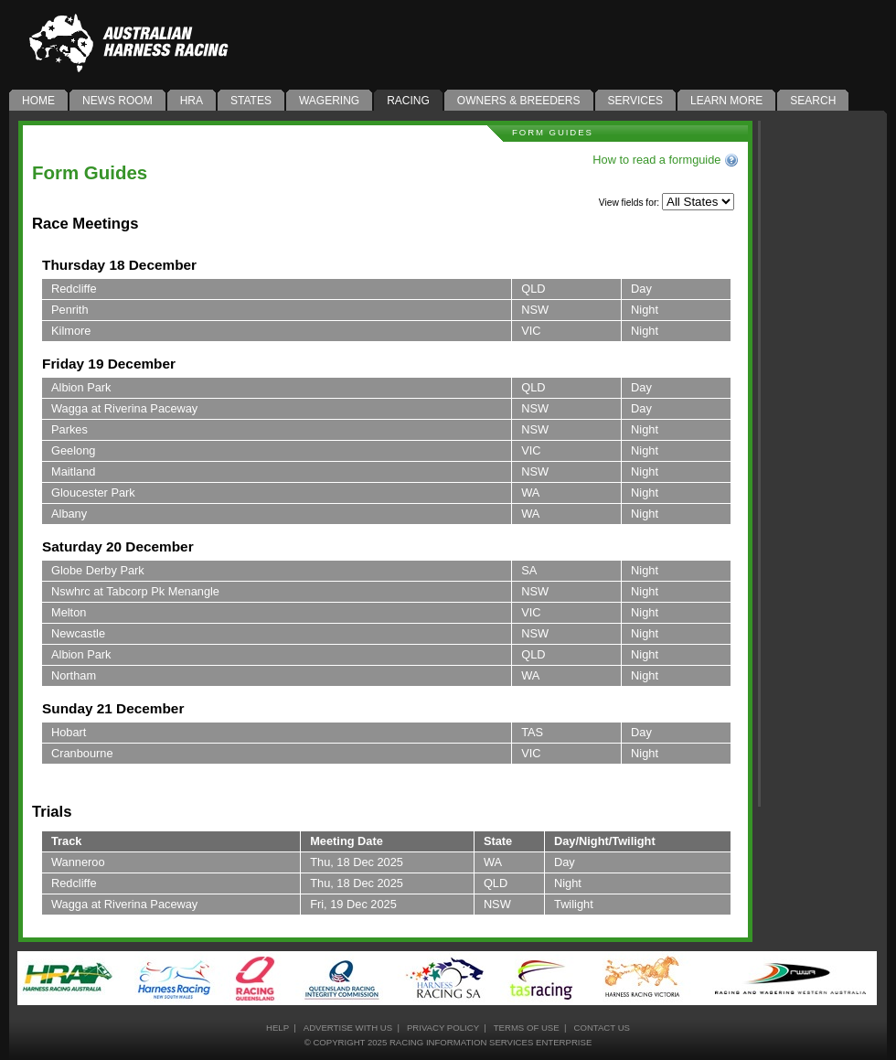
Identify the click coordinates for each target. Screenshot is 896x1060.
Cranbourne (82, 753)
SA (529, 570)
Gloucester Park (93, 492)
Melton (68, 612)
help (277, 1028)
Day (641, 288)
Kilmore (71, 330)
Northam (73, 675)
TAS (532, 732)
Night (644, 309)
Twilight (573, 904)
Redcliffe (74, 288)
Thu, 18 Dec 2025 (356, 862)
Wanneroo (78, 862)
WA (530, 492)
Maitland (73, 471)
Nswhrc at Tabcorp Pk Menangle (135, 591)
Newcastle (78, 633)
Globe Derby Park (97, 570)
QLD (533, 288)
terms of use (527, 1028)
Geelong (73, 450)
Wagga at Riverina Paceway (124, 408)
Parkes (69, 429)
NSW (535, 309)
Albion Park (81, 387)
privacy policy (443, 1028)
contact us (601, 1028)
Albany (69, 513)
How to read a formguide (665, 159)
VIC (530, 330)
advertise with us (348, 1028)
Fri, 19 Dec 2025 (353, 904)
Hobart (68, 732)
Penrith (70, 309)
